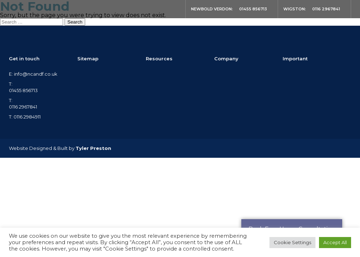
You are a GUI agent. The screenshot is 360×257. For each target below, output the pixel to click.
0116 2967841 (326, 8)
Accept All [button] (335, 242)
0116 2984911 (27, 117)
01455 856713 (253, 8)
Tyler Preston (93, 148)
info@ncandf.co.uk (35, 74)
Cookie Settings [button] (292, 242)
